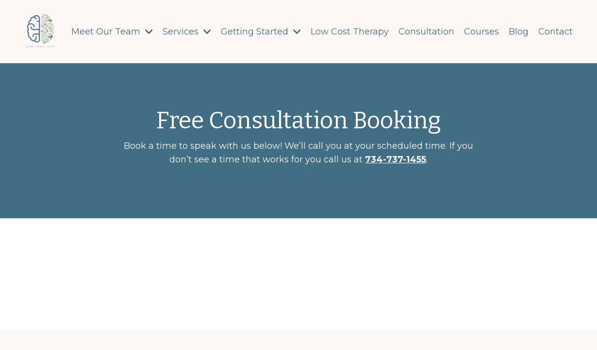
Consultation (426, 31)
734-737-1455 (395, 159)
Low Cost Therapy (350, 31)
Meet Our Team (112, 31)
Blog (519, 31)
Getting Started (261, 31)
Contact (555, 31)
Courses (481, 31)
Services (187, 31)
